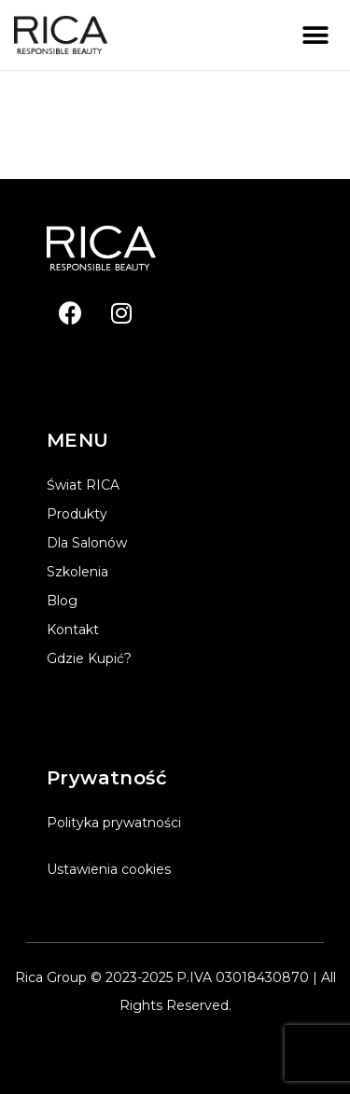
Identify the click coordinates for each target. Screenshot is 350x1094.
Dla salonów (87, 542)
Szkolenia (77, 571)
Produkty (77, 513)
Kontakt (73, 629)
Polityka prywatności (114, 822)
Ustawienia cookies (109, 869)
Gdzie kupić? (89, 658)
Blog (62, 600)
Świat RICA (83, 485)
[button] (315, 35)
